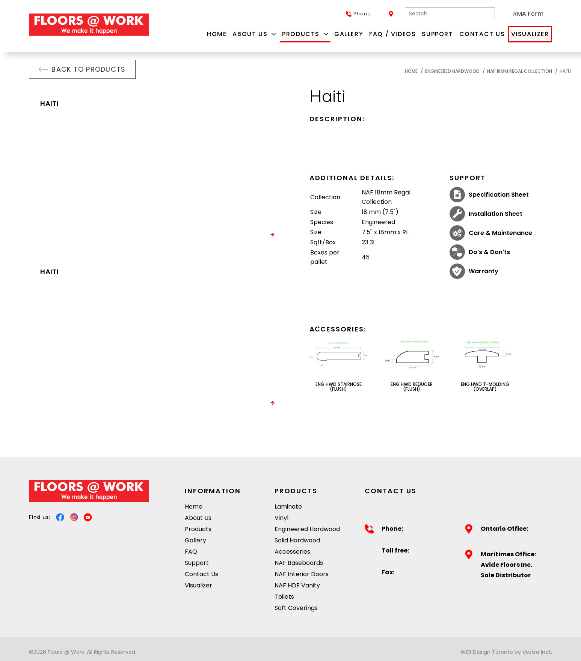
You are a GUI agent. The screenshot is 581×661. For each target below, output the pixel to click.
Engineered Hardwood (452, 71)
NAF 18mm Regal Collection (519, 71)
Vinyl (281, 517)
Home (216, 34)
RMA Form (528, 13)
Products (305, 34)
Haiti (565, 71)
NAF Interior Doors (302, 574)
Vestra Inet (536, 652)
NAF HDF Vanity (297, 585)
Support (437, 34)
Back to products (82, 69)
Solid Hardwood (297, 540)
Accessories (292, 551)
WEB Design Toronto (486, 652)
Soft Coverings (296, 608)
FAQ (191, 551)
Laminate (288, 506)
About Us (254, 34)
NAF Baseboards (299, 563)
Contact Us (482, 34)
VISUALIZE (255, 234)
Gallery (348, 34)
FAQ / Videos (392, 34)
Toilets (284, 596)
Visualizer (530, 34)
